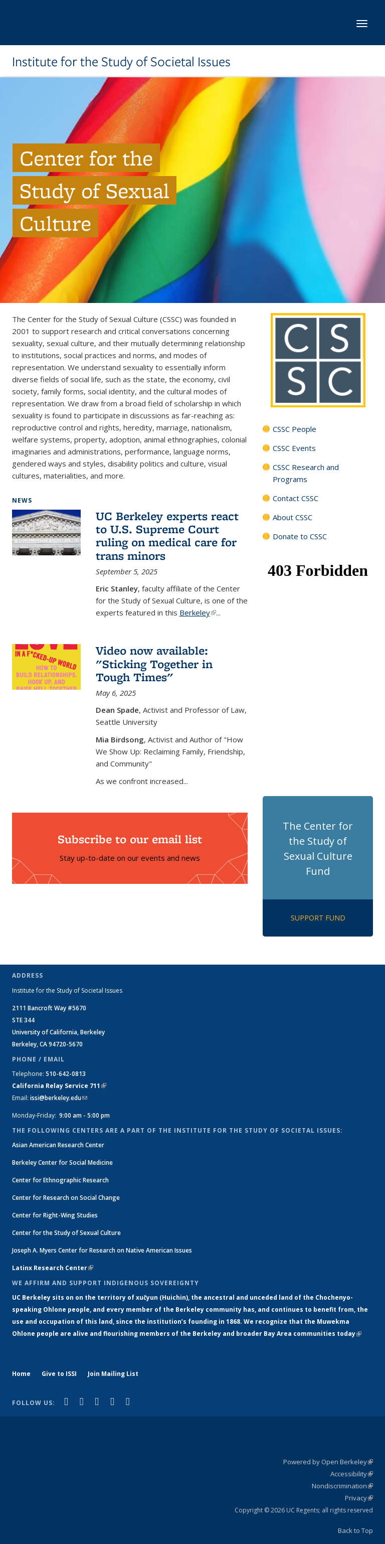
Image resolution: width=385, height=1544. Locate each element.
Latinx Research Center (52, 1268)
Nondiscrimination (342, 1485)
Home (21, 1373)
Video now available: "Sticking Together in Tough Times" (154, 664)
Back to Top (355, 1530)
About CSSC (292, 517)
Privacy (359, 1497)
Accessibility (351, 1473)
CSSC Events (294, 448)
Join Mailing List (113, 1373)
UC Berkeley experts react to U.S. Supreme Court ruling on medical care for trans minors (167, 535)
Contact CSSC (295, 498)
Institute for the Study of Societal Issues (121, 62)
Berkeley (197, 612)
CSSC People (294, 429)
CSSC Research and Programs (306, 473)
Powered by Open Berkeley (328, 1461)
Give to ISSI (59, 1373)
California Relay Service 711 (59, 1086)
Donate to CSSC (300, 536)
